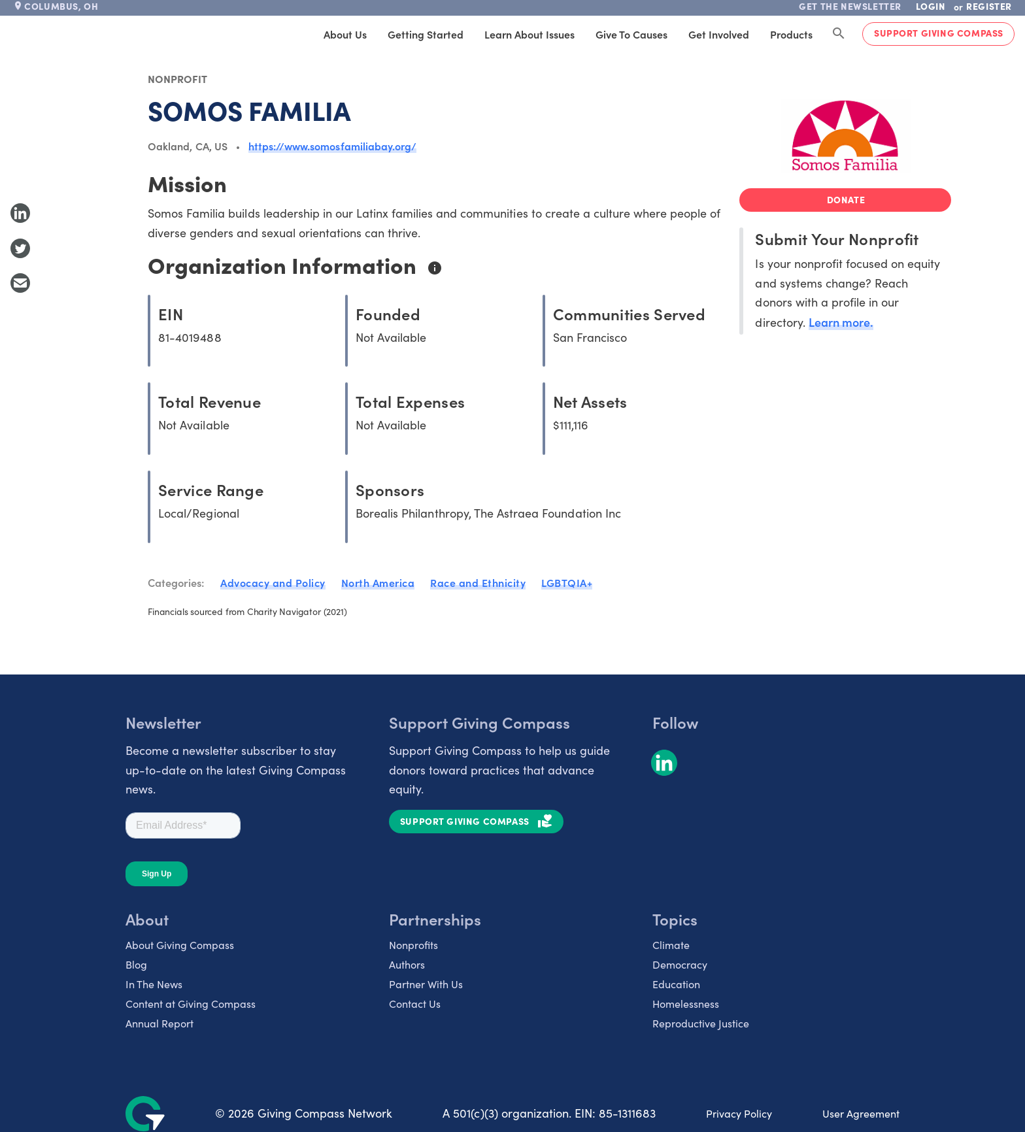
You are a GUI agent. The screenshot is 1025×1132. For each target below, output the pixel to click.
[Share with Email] (20, 283)
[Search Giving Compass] (838, 34)
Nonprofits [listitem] (413, 945)
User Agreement (860, 1113)
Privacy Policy (739, 1113)
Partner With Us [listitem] (426, 984)
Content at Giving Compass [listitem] (191, 1003)
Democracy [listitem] (679, 964)
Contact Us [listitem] (415, 1003)
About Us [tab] (345, 34)
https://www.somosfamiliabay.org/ (332, 146)
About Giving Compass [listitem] (180, 945)
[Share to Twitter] (20, 248)
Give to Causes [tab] (631, 34)
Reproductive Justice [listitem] (700, 1023)
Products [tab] (791, 34)
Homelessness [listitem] (685, 1003)
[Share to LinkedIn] (20, 213)
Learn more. (841, 322)
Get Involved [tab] (718, 34)
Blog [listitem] (136, 964)
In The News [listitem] (154, 984)
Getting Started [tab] (425, 34)
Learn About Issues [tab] (529, 34)
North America (378, 582)
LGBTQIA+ (566, 582)
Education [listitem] (676, 984)
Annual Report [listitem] (159, 1023)
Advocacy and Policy (273, 582)
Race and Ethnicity (478, 582)
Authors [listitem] (407, 964)
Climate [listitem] (671, 945)
